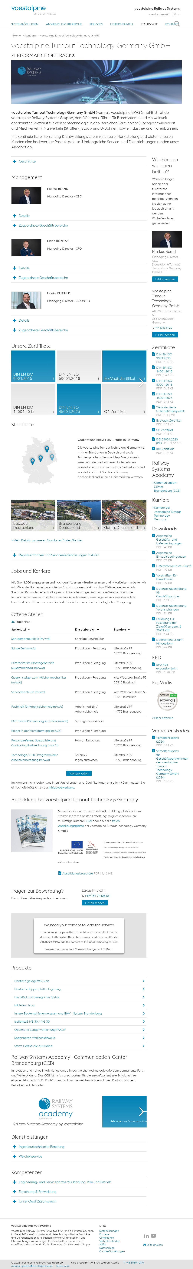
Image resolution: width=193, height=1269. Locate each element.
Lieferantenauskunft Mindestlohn (169, 643)
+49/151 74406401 (97, 896)
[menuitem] (25, 24)
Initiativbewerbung (61, 787)
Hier (89, 821)
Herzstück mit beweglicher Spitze (36, 997)
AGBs (102, 1244)
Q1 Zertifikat (165, 432)
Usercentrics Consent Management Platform (86, 949)
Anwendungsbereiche (64, 24)
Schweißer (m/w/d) (23, 648)
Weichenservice (30, 1156)
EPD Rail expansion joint (166, 668)
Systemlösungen (24, 24)
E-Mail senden (95, 903)
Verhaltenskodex (109, 1241)
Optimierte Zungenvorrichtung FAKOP (40, 1029)
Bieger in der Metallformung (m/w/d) (36, 731)
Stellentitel (20, 629)
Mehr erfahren (163, 718)
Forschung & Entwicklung (37, 1191)
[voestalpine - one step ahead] (33, 10)
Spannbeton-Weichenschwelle (34, 1038)
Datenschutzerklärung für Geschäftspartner (171, 594)
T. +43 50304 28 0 (133, 1262)
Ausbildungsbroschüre (87, 873)
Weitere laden (79, 773)
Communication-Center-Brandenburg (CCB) (167, 486)
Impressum (63, 1266)
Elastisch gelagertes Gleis (31, 981)
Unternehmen (121, 24)
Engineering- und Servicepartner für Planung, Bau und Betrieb (65, 1182)
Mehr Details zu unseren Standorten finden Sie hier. (48, 540)
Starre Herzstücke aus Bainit (33, 1046)
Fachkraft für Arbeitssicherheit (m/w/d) (37, 706)
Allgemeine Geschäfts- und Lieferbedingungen (169, 541)
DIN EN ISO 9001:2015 (165, 358)
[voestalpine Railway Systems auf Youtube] (153, 1236)
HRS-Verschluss (24, 1005)
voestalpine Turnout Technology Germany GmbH (69, 35)
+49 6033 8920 (163, 327)
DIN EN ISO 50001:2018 (165, 384)
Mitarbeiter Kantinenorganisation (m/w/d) (39, 721)
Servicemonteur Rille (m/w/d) (30, 639)
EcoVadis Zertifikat (168, 422)
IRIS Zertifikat (165, 450)
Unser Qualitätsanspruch (38, 1201)
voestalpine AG (159, 14)
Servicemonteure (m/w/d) (28, 692)
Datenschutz (107, 1248)
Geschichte (27, 161)
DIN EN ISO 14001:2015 (165, 371)
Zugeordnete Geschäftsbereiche (43, 225)
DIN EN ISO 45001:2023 (165, 397)
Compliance (106, 1237)
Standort (122, 629)
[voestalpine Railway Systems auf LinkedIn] (146, 1236)
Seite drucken (153, 1245)
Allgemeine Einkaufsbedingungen (171, 556)
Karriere (104, 1234)
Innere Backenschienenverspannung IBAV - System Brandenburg (58, 1013)
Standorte (149, 24)
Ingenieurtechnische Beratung (41, 1146)
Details (24, 216)
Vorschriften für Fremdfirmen (166, 579)
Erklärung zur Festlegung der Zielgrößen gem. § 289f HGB (168, 626)
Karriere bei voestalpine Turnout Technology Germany (167, 513)
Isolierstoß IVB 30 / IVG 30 (32, 1021)
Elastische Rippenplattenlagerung (37, 989)
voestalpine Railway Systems (31, 1225)
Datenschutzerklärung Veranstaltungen (171, 609)
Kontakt (172, 24)
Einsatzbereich (87, 629)
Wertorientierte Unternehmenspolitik (170, 411)
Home (17, 35)
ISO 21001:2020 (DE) (168, 441)
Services (96, 24)
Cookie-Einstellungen (112, 1251)
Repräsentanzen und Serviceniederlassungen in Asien (59, 555)
